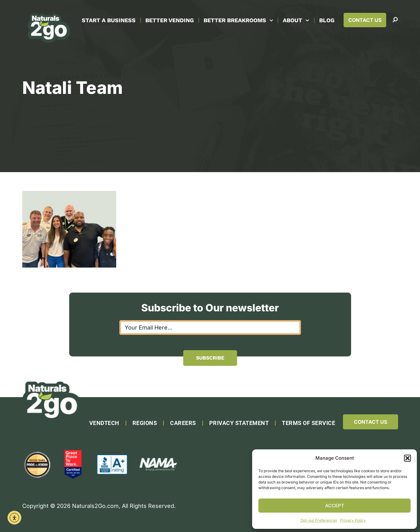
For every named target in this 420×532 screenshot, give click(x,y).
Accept (334, 506)
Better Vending (169, 20)
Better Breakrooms (238, 20)
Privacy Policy (353, 520)
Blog (326, 20)
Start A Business (109, 20)
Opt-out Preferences (318, 520)
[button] (407, 458)
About (296, 20)
